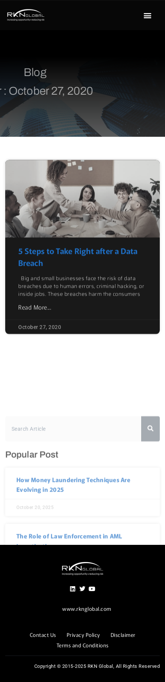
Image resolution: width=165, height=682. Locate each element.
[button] (147, 15)
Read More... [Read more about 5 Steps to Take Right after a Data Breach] (34, 321)
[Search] (150, 476)
